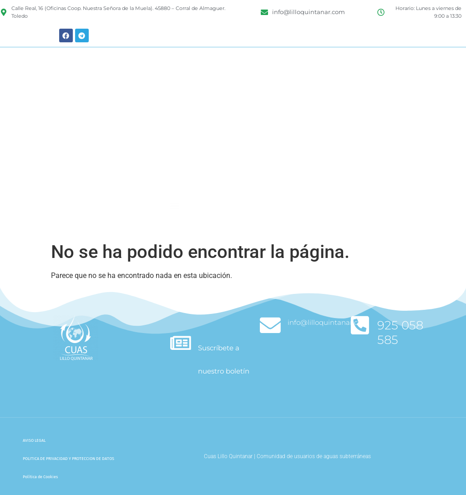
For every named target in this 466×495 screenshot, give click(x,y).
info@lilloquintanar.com (329, 322)
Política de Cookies (40, 477)
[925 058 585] (360, 325)
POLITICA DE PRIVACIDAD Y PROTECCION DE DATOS (68, 458)
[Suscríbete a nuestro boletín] (181, 343)
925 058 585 (401, 332)
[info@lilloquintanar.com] (270, 325)
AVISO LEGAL (34, 440)
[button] (174, 222)
